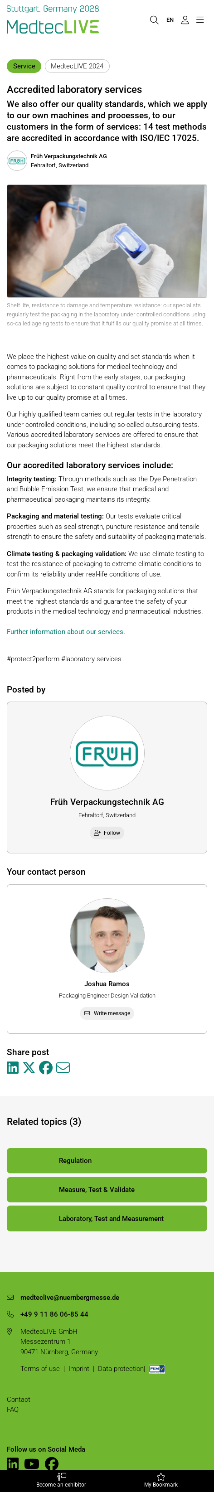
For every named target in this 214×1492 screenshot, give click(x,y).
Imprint (78, 1369)
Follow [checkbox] (107, 833)
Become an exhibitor (61, 1480)
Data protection (121, 1369)
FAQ (13, 1409)
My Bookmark (161, 1480)
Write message (107, 1013)
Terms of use (40, 1369)
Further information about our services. (66, 632)
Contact (18, 1399)
